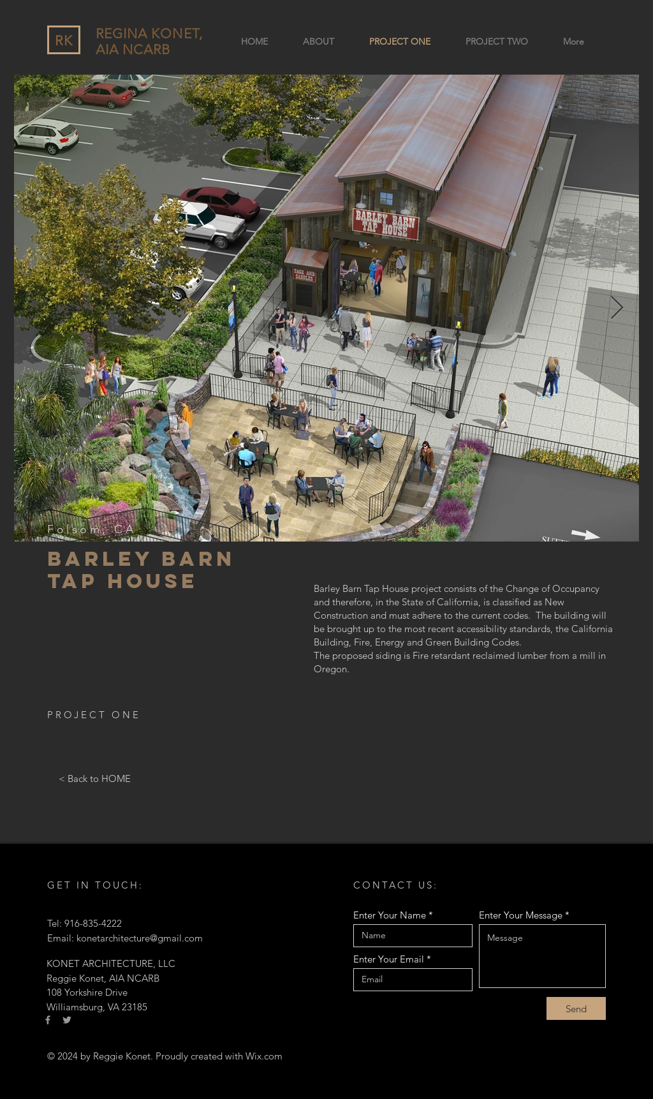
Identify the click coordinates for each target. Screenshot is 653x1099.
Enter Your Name (389, 915)
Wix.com (264, 1056)
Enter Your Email (388, 959)
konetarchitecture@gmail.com (140, 938)
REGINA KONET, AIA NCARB (149, 41)
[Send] (576, 1008)
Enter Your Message (520, 915)
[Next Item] (617, 308)
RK (64, 40)
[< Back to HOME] (94, 778)
